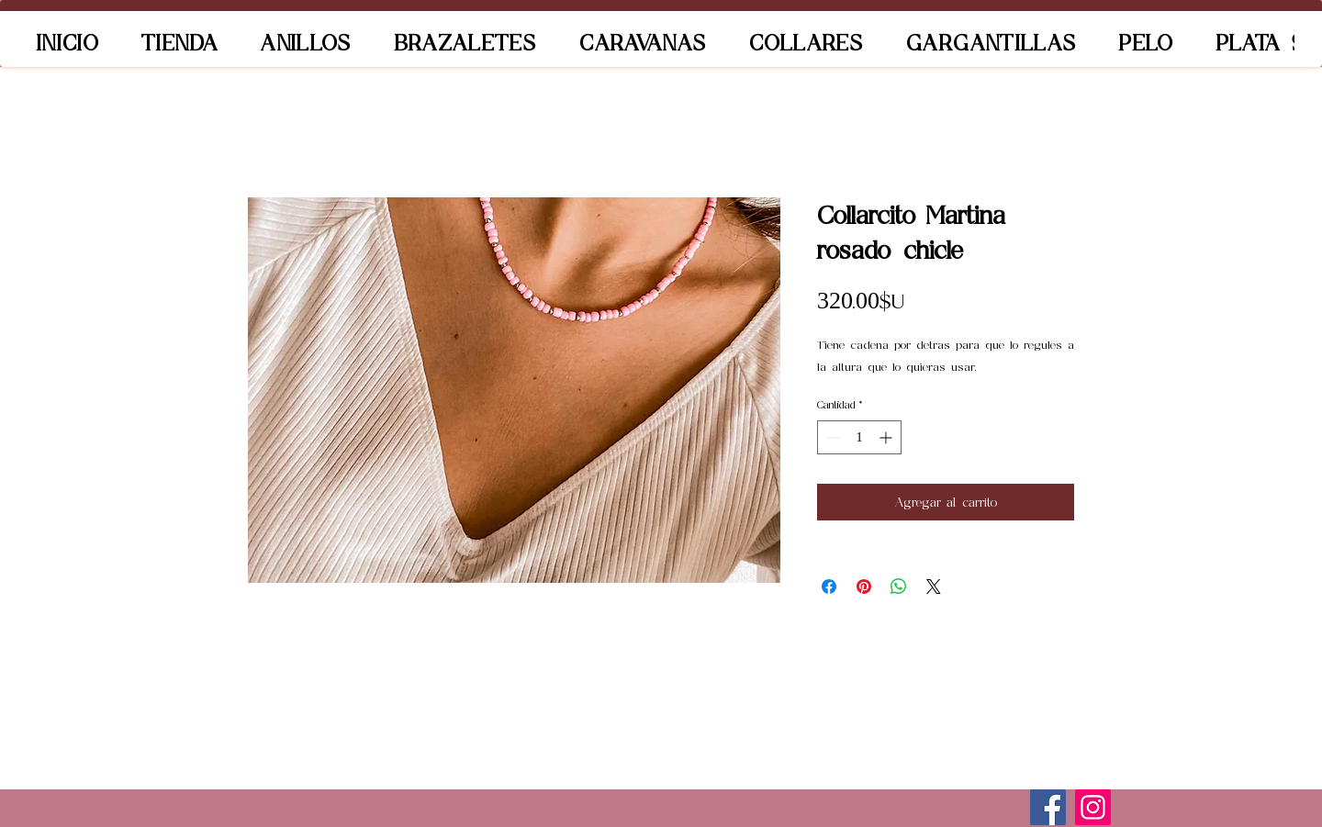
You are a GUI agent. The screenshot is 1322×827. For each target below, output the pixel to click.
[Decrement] (831, 437)
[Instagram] (1093, 807)
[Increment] (887, 437)
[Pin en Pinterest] (864, 587)
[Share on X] (934, 587)
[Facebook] (1048, 807)
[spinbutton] (859, 437)
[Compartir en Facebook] (829, 587)
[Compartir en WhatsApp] (899, 587)
